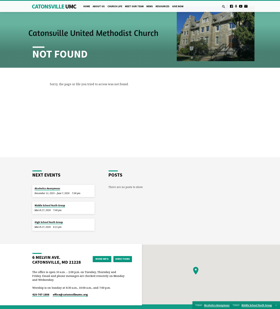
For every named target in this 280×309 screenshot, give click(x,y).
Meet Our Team (134, 6)
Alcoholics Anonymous (47, 188)
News (149, 6)
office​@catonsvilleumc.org (70, 294)
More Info (102, 258)
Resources (162, 6)
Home (86, 6)
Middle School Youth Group (50, 205)
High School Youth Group (49, 222)
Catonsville (54, 6)
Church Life (114, 6)
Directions (122, 258)
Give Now (177, 6)
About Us (99, 6)
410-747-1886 (40, 294)
